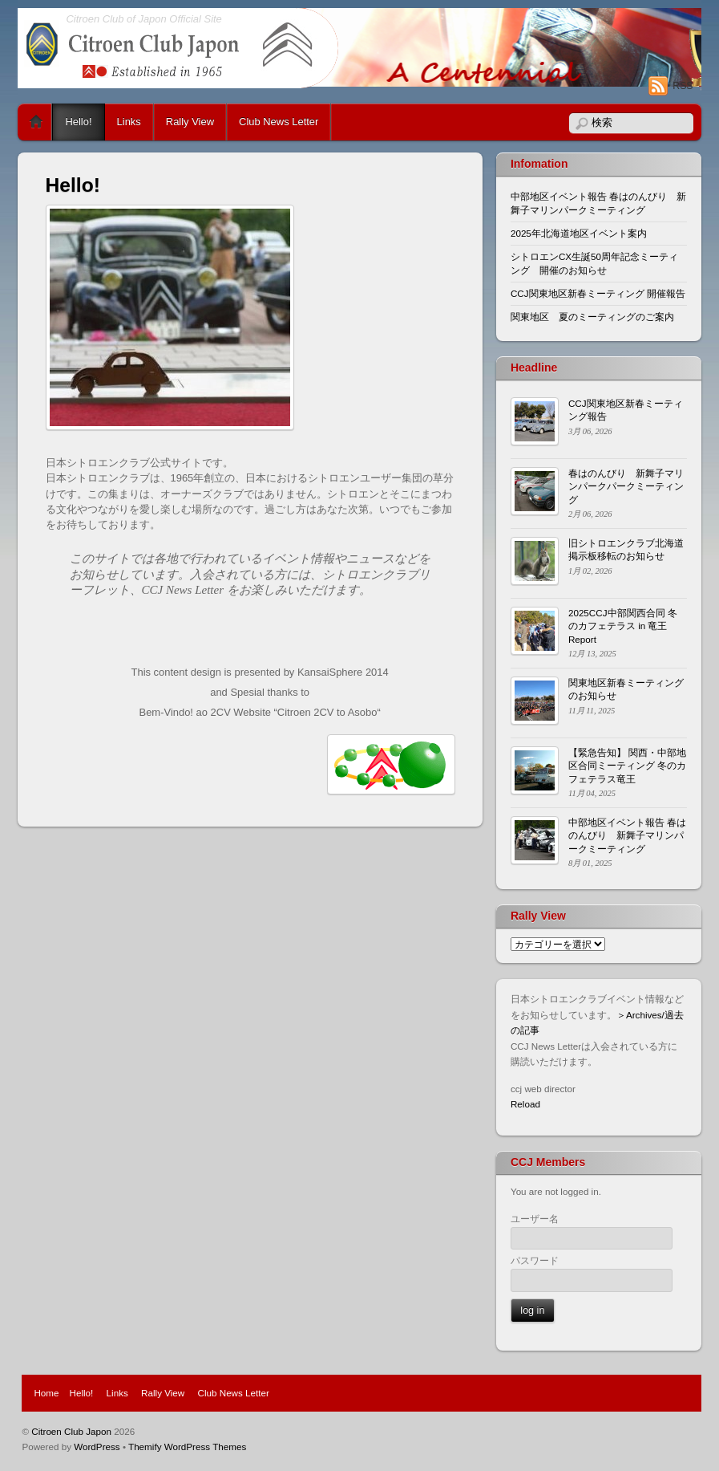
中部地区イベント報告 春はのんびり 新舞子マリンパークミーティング (627, 835)
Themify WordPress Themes (187, 1446)
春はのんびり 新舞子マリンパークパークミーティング (626, 486)
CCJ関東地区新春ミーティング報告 (625, 409)
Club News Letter (278, 122)
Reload (525, 1104)
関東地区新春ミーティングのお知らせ (626, 689)
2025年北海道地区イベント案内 (579, 233)
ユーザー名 (535, 1218)
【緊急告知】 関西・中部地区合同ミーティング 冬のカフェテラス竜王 (627, 765)
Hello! (78, 122)
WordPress (96, 1446)
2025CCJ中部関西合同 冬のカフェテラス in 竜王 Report (622, 625)
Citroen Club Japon (71, 1431)
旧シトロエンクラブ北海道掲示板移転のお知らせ (626, 549)
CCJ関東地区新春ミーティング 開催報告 (598, 293)
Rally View (190, 122)
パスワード (535, 1260)
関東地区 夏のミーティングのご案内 (592, 316)
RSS (683, 85)
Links (129, 122)
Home (36, 122)
